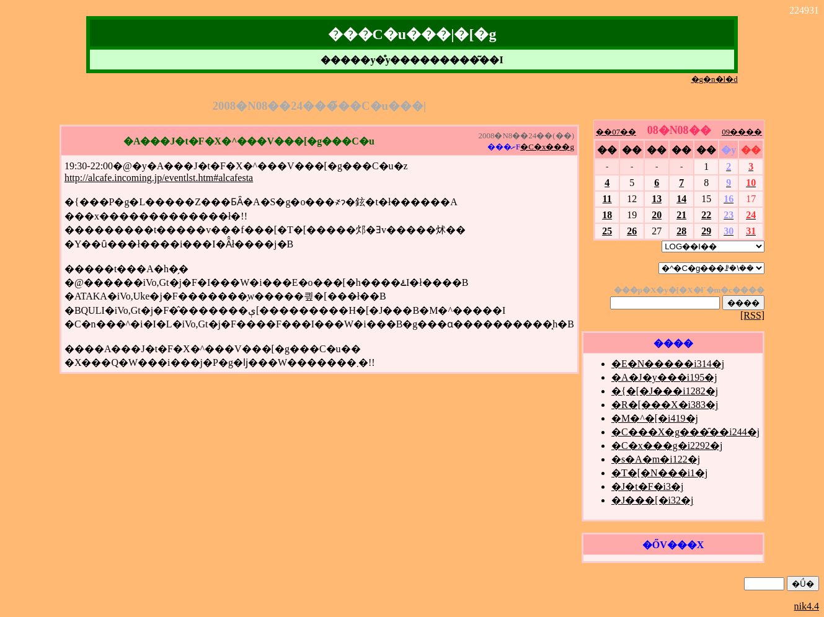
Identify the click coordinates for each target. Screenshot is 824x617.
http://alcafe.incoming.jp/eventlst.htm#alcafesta (158, 177)
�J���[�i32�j (652, 500)
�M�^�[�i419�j (654, 418)
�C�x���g (547, 146)
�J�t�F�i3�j (647, 486)
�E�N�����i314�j (667, 363)
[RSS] (752, 315)
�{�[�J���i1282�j (664, 391)
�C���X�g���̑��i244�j (685, 432)
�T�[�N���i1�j (659, 473)
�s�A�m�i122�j (655, 459)
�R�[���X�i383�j (664, 404)
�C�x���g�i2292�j (667, 445)
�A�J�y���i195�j (664, 377)
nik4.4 (806, 606)
